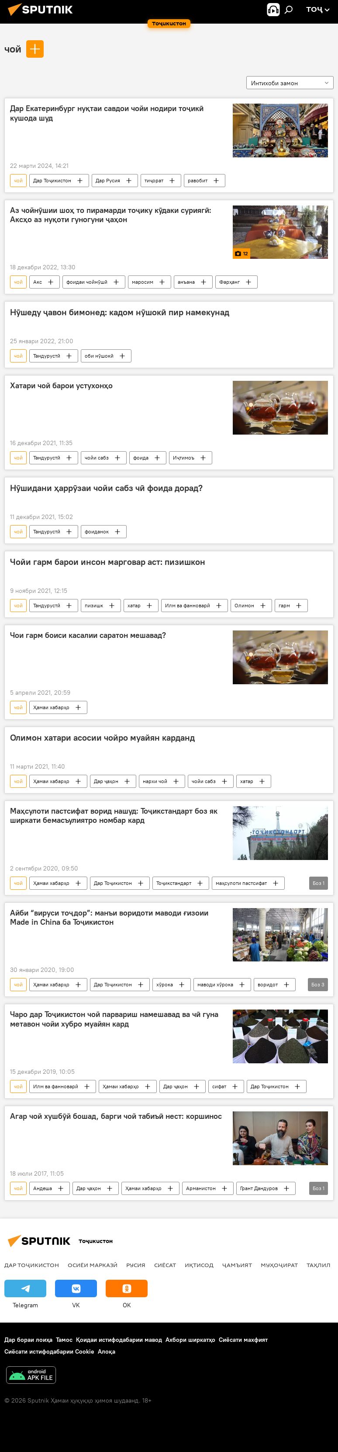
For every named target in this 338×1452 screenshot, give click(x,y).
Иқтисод (199, 1265)
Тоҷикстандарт (173, 883)
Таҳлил (319, 1265)
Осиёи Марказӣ (92, 1265)
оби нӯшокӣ (99, 355)
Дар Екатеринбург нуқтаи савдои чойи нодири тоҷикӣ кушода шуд (106, 113)
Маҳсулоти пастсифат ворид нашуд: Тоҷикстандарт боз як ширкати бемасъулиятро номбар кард (113, 815)
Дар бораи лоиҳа (28, 1340)
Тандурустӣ (46, 355)
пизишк (94, 605)
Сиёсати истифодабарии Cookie (49, 1351)
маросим (142, 282)
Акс (37, 282)
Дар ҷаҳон (106, 781)
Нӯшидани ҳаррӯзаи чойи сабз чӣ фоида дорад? (106, 488)
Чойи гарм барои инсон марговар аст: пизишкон (107, 562)
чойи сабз (97, 457)
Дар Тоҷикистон (52, 180)
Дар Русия (108, 180)
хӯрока (164, 984)
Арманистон (201, 1188)
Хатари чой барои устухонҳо (61, 385)
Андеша (42, 1188)
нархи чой (155, 781)
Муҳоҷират (279, 1265)
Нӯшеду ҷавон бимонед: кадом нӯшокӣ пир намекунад (119, 312)
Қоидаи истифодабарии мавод (119, 1340)
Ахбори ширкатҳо (190, 1340)
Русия (135, 1265)
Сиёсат (165, 1265)
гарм (284, 605)
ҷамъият (237, 1265)
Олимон (244, 605)
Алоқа (106, 1351)
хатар (134, 605)
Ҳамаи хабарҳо (51, 707)
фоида (140, 457)
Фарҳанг (229, 282)
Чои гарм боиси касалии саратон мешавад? (88, 635)
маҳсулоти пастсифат (241, 883)
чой (12, 48)
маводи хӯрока (215, 984)
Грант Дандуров (259, 1188)
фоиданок (97, 531)
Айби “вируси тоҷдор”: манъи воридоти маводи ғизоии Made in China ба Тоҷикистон (109, 917)
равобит (197, 180)
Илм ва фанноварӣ (187, 605)
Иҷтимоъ (183, 457)
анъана (186, 282)
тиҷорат (154, 180)
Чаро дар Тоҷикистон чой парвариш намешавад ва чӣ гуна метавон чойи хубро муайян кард (114, 1019)
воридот (268, 984)
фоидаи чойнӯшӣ (86, 282)
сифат (219, 1086)
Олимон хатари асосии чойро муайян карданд (102, 737)
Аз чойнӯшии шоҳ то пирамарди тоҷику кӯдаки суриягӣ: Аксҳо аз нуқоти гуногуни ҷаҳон (110, 215)
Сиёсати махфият (243, 1340)
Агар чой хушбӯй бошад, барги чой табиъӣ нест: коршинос (116, 1116)
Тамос (64, 1340)
